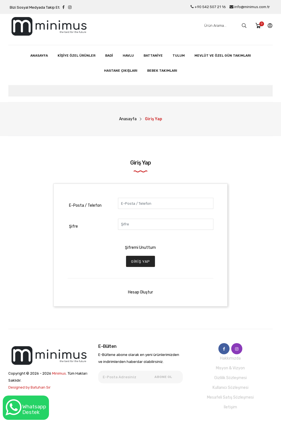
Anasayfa (128, 119)
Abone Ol (163, 377)
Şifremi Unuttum (140, 247)
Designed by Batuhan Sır (29, 387)
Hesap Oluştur (140, 292)
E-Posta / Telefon (85, 205)
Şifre (73, 226)
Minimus (59, 373)
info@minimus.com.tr (250, 7)
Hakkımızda (230, 358)
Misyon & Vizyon (230, 368)
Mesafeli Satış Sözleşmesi (230, 397)
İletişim (230, 407)
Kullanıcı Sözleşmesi (230, 387)
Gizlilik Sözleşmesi (230, 377)
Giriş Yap (140, 261)
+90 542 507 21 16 (208, 7)
